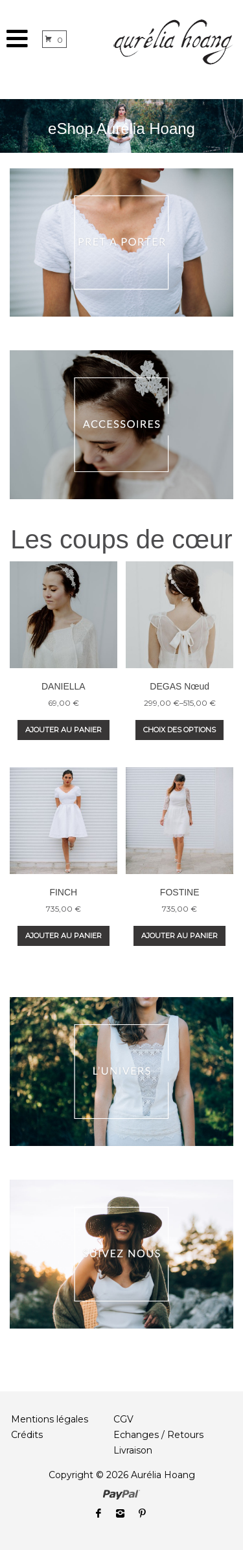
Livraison (132, 1450)
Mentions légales (49, 1419)
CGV (123, 1419)
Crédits (27, 1435)
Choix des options (179, 729)
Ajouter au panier (63, 729)
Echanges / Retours (158, 1435)
